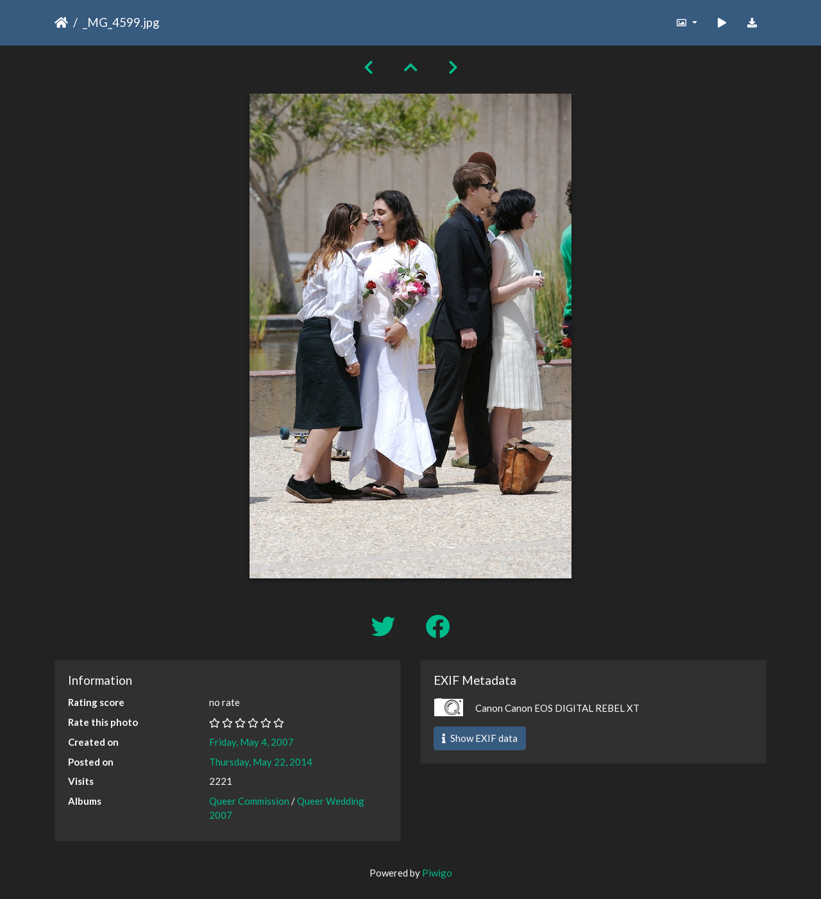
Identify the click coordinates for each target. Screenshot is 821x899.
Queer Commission (249, 801)
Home (61, 22)
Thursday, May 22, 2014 (260, 762)
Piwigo (437, 872)
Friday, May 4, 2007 (251, 742)
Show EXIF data (480, 738)
